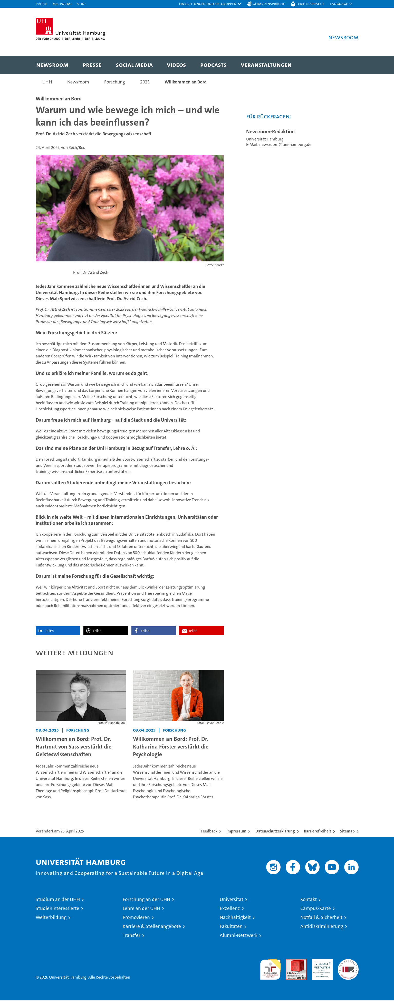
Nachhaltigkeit (235, 921)
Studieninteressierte (57, 912)
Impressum (236, 834)
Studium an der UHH (58, 903)
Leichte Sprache (310, 3)
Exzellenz (230, 912)
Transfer (131, 939)
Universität (231, 903)
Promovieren (136, 921)
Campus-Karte (315, 912)
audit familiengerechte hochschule (270, 971)
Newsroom (52, 64)
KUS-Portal (62, 3)
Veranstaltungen (266, 64)
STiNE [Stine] (81, 3)
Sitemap (347, 834)
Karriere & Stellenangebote (152, 930)
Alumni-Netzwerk (238, 939)
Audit (291, 965)
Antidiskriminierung (321, 930)
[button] (210, 4)
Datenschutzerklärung (275, 834)
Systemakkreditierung (348, 965)
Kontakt (308, 903)
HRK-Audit (321, 965)
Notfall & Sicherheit (321, 921)
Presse (41, 3)
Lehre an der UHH (141, 912)
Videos (176, 64)
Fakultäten (231, 930)
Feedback (209, 834)
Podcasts (213, 64)
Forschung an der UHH (146, 903)
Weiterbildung (51, 921)
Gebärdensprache (269, 3)
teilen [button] (49, 634)
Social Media (134, 64)
